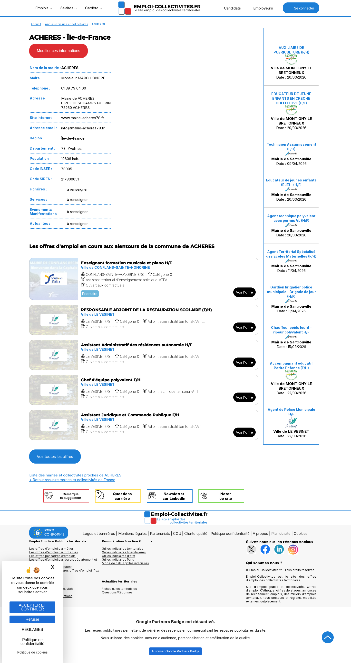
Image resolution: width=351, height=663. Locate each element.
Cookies (301, 533)
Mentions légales (132, 533)
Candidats (230, 8)
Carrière (93, 8)
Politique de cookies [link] (32, 652)
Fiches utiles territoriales (119, 589)
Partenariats (160, 533)
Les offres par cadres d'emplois (52, 556)
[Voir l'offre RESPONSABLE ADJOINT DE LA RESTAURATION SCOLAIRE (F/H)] (143, 320)
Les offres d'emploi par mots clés (53, 552)
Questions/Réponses (117, 592)
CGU (177, 533)
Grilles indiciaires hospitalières (124, 552)
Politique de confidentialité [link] (32, 642)
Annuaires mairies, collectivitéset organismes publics (51, 590)
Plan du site (281, 533)
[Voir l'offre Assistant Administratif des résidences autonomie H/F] (143, 355)
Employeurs (260, 8)
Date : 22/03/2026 (291, 378)
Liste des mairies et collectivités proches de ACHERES (75, 475)
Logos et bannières (99, 533)
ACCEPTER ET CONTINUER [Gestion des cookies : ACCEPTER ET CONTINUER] (32, 607)
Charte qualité (195, 533)
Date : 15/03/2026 (291, 337)
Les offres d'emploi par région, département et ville (63, 561)
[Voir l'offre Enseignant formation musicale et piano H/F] (143, 279)
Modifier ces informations (58, 51)
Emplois (43, 8)
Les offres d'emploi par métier (51, 548)
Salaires (68, 8)
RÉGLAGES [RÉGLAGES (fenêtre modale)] (32, 629)
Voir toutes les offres (55, 456)
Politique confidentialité (230, 533)
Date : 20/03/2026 (291, 62)
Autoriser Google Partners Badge (175, 651)
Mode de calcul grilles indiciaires (125, 563)
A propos (260, 533)
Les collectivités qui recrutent (50, 567)
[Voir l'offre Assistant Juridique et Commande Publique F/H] (143, 425)
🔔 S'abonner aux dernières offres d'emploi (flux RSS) (64, 572)
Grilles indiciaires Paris (118, 559)
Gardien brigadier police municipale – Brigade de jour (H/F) (291, 291)
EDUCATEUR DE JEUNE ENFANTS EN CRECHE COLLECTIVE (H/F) (291, 98)
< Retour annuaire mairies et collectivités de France (72, 479)
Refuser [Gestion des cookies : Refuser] (32, 619)
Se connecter (301, 8)
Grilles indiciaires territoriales (122, 548)
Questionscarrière (122, 496)
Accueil (36, 24)
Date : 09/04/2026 (291, 154)
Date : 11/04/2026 (291, 261)
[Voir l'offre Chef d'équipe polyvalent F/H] (143, 390)
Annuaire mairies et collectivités (66, 24)
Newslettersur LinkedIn (174, 496)
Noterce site (225, 496)
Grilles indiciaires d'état (118, 556)
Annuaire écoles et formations (50, 596)
